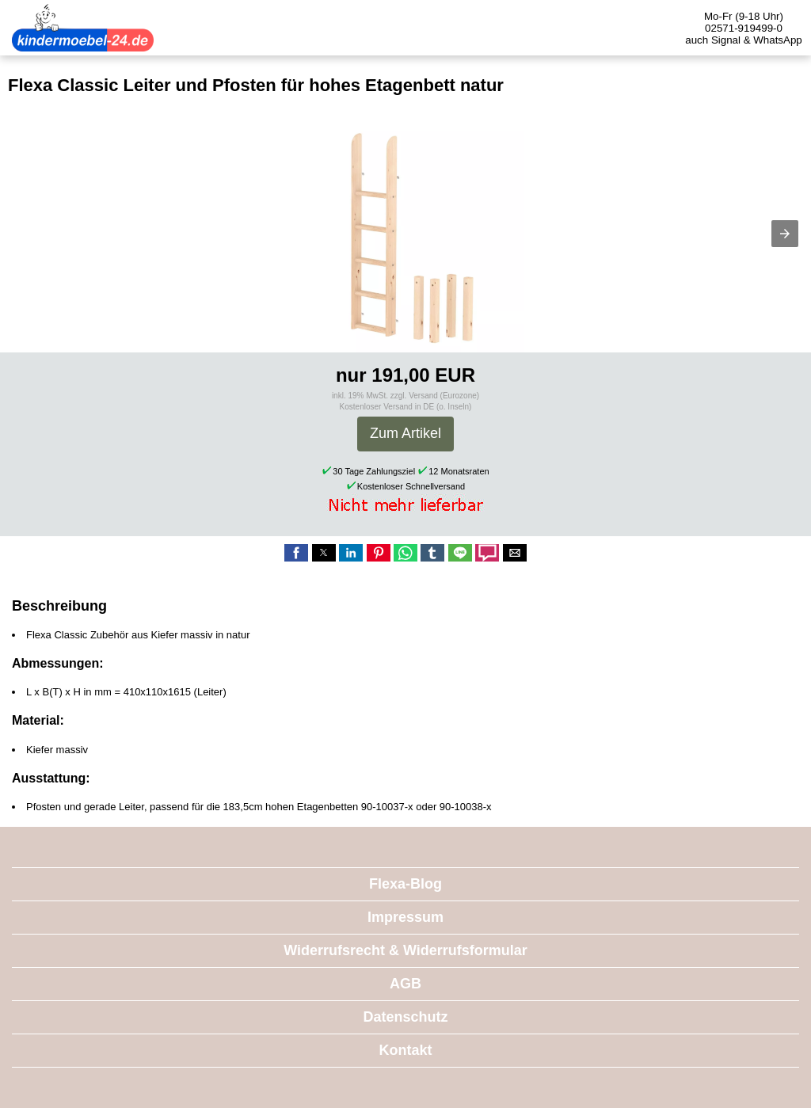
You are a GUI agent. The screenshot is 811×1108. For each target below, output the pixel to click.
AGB (405, 984)
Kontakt (405, 1050)
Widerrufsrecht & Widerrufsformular (405, 950)
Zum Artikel (405, 433)
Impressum (405, 917)
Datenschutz (405, 1017)
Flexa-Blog (405, 884)
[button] (784, 233)
